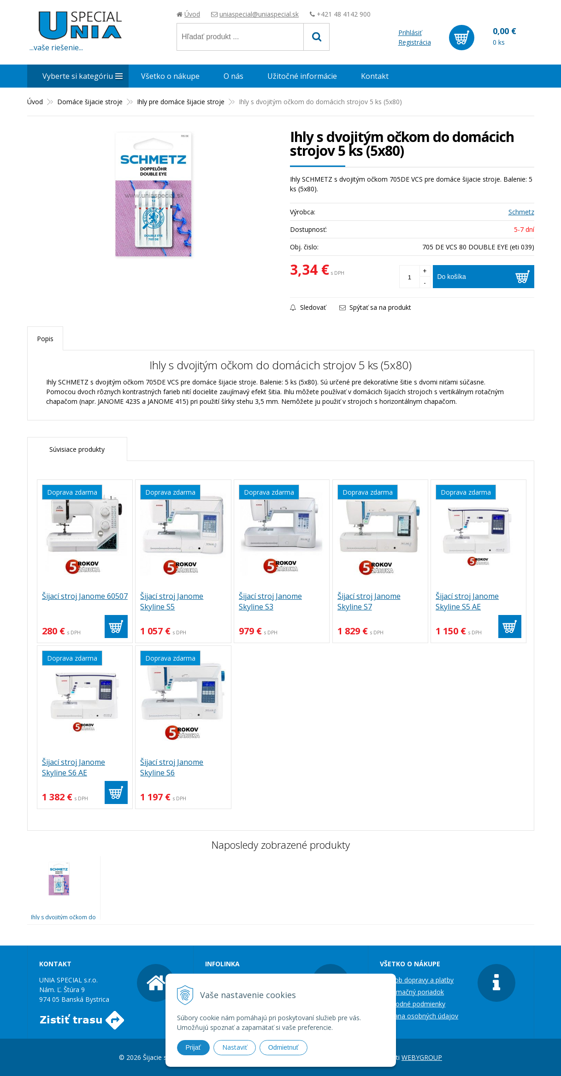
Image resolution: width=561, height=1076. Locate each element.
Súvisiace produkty (77, 449)
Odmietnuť (283, 1047)
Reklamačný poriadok (412, 991)
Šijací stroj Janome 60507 (85, 596)
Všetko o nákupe (170, 76)
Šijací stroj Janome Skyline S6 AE (73, 767)
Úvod (192, 14)
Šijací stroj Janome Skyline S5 (171, 601)
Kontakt (375, 76)
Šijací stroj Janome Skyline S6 (171, 767)
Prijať (193, 1047)
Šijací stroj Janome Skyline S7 (369, 601)
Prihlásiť (410, 32)
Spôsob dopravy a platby (417, 979)
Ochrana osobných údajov (419, 1015)
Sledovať (308, 307)
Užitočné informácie (302, 76)
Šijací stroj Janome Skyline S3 (270, 601)
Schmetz (521, 211)
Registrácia (414, 42)
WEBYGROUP (422, 1057)
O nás (233, 76)
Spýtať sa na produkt (375, 307)
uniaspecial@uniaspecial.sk (259, 14)
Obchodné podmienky (412, 1003)
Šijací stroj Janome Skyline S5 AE (467, 601)
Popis (45, 338)
